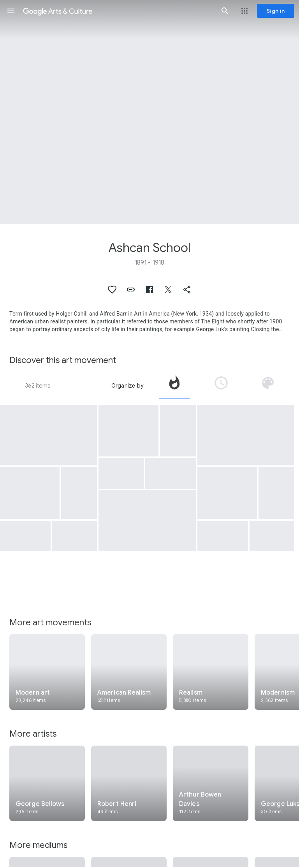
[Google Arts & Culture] (118, 11)
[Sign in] (275, 11)
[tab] (174, 385)
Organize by (127, 385)
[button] (11, 11)
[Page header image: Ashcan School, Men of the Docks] (149, 112)
